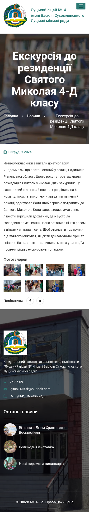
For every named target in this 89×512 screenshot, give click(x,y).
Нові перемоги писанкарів (41, 464)
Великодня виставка (36, 447)
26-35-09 (16, 382)
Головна (11, 116)
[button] (80, 6)
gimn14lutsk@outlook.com (30, 389)
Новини (33, 116)
